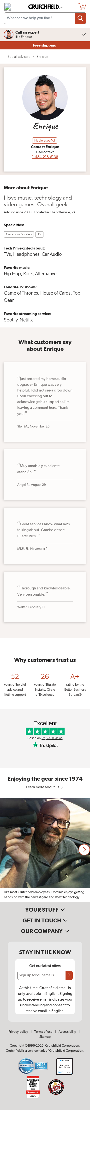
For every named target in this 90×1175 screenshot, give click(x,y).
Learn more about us (45, 787)
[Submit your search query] (80, 18)
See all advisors (19, 57)
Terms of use (43, 1031)
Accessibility (67, 1031)
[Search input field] (45, 18)
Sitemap (45, 1037)
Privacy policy (18, 1031)
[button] (84, 849)
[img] (8, 7)
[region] (45, 850)
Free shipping (45, 45)
